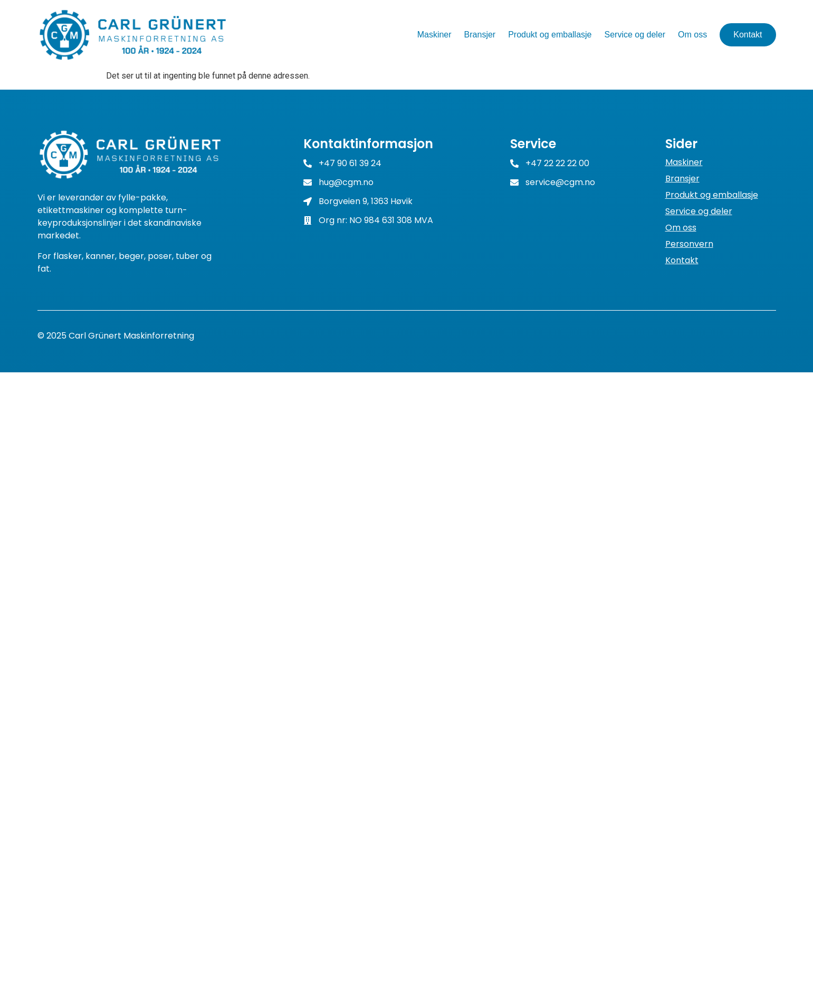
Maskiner (434, 34)
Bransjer (480, 34)
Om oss (692, 34)
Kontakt (747, 34)
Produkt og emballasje (549, 34)
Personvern (689, 244)
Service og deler (634, 34)
